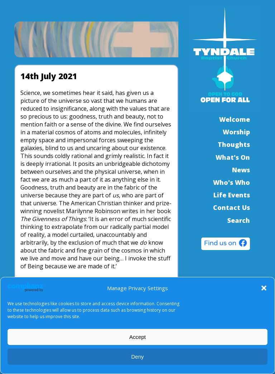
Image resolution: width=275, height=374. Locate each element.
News (241, 170)
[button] (263, 288)
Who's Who (231, 182)
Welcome (234, 119)
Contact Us (231, 207)
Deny (137, 357)
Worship (236, 132)
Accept (137, 337)
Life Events (231, 195)
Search (238, 220)
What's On (233, 157)
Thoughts (234, 144)
